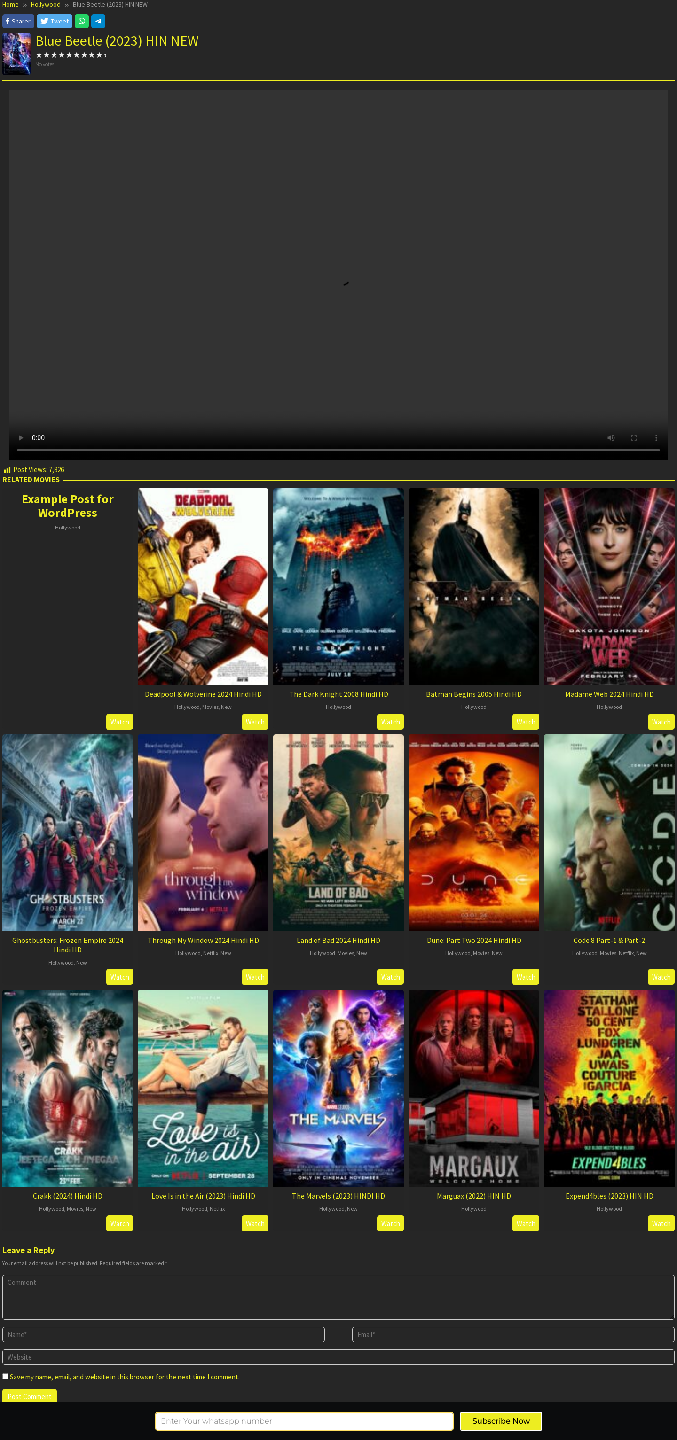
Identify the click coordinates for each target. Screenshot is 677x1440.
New (226, 706)
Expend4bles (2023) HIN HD (609, 1195)
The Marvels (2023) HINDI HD (338, 1195)
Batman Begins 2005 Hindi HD (474, 694)
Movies (210, 706)
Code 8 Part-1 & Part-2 (609, 940)
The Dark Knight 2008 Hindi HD (338, 694)
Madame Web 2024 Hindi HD (609, 694)
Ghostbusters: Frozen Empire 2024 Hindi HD (67, 944)
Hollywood (67, 527)
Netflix (210, 953)
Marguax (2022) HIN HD (474, 1195)
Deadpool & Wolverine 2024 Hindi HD (203, 694)
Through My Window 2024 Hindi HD (203, 940)
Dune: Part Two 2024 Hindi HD (474, 940)
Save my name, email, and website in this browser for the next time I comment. (125, 1376)
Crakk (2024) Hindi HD (67, 1195)
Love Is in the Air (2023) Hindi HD (203, 1195)
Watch (119, 721)
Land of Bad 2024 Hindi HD (338, 940)
